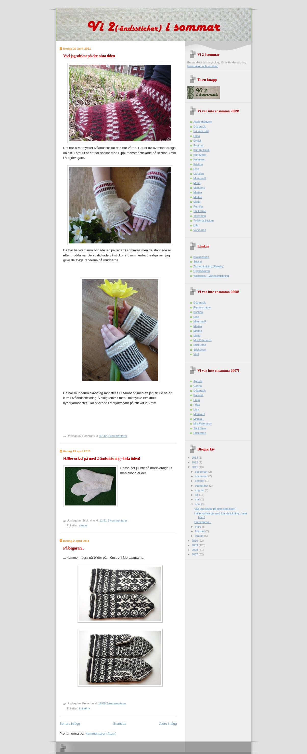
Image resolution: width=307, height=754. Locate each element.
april (198, 504)
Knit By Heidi (202, 150)
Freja (197, 400)
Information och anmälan (203, 66)
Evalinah (199, 145)
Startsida (119, 723)
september (202, 485)
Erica (197, 136)
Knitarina (199, 159)
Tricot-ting (200, 215)
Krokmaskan (201, 256)
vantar (83, 525)
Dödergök (200, 126)
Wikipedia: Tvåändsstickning (211, 275)
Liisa (196, 168)
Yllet (196, 354)
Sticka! (198, 261)
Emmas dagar (202, 307)
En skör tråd (201, 131)
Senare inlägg (70, 723)
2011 (195, 467)
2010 (195, 540)
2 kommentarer (117, 520)
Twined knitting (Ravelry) (209, 266)
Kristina (198, 164)
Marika (198, 192)
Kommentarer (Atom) (100, 733)
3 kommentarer (117, 435)
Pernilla (198, 206)
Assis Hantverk (203, 121)
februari (200, 531)
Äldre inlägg (168, 723)
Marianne (199, 187)
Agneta (198, 381)
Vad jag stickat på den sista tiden (89, 55)
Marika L (199, 418)
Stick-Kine (200, 211)
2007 (195, 554)
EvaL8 (197, 140)
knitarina (84, 708)
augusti (200, 490)
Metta (197, 201)
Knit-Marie (200, 154)
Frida (197, 404)
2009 (195, 545)
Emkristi (198, 395)
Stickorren (200, 349)
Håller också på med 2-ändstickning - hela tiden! (101, 458)
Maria (197, 183)
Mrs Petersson (203, 340)
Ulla (196, 225)
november (201, 476)
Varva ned (200, 229)
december (201, 471)
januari (199, 535)
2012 (195, 462)
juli (197, 494)
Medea (198, 197)
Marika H (199, 414)
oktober (200, 480)
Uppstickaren (202, 270)
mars (198, 526)
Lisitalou (199, 173)
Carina (198, 385)
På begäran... (73, 548)
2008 (195, 549)
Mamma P (200, 178)
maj (197, 499)
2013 (195, 457)
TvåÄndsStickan (204, 220)
